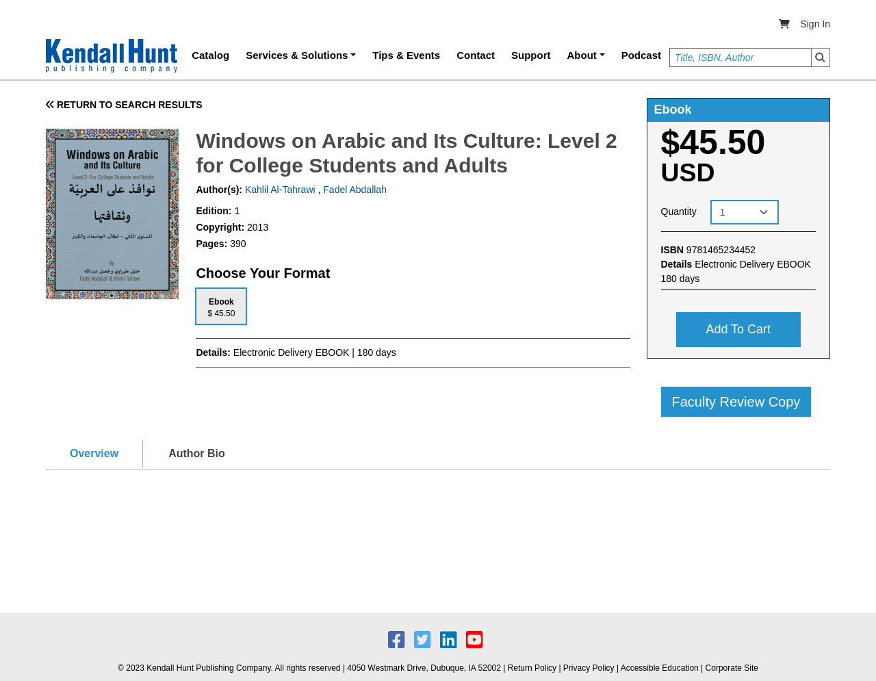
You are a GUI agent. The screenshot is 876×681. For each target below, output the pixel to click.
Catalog (210, 55)
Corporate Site (732, 668)
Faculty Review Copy (736, 401)
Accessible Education (660, 668)
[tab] (221, 306)
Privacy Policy (589, 668)
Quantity (679, 211)
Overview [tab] (94, 453)
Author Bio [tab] (196, 453)
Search (820, 57)
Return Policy (532, 668)
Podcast (641, 55)
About (582, 55)
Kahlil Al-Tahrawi (278, 189)
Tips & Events (406, 55)
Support (531, 55)
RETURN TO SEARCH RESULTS (124, 104)
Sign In (815, 23)
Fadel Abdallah (355, 189)
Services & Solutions (297, 55)
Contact (475, 55)
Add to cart (738, 329)
